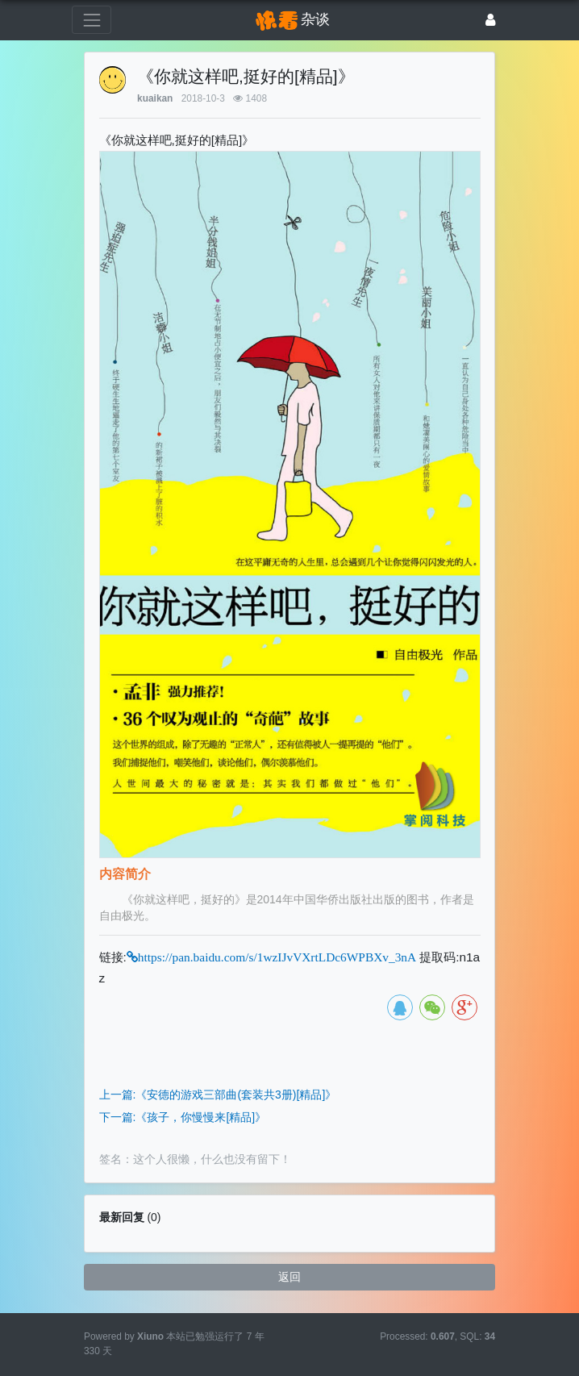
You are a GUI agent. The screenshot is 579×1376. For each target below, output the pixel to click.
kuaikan (155, 98)
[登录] (490, 20)
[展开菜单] (91, 20)
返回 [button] (289, 1276)
